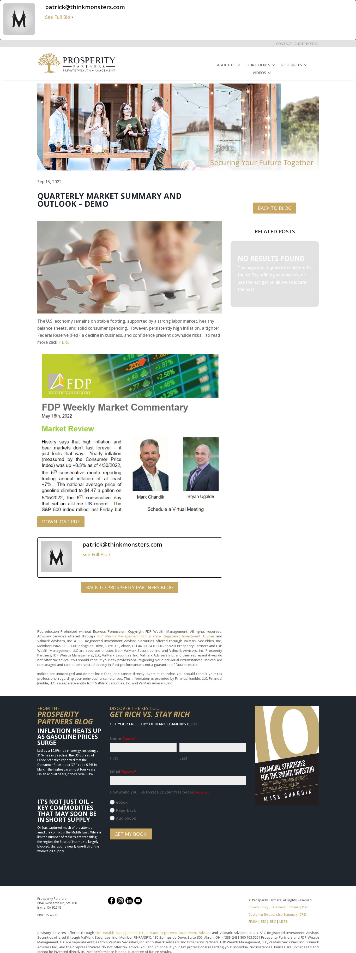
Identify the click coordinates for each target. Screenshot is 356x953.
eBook (122, 802)
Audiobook (126, 818)
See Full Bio (57, 17)
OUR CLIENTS (258, 65)
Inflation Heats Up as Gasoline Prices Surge (69, 736)
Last (183, 758)
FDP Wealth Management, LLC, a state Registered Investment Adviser (155, 636)
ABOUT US (226, 65)
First (114, 758)
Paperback (126, 810)
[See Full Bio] (72, 17)
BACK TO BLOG (275, 208)
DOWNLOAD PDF (61, 521)
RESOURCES (291, 65)
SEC (263, 921)
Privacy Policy (258, 907)
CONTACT (284, 43)
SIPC (272, 921)
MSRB (283, 921)
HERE (63, 342)
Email (123, 771)
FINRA (253, 921)
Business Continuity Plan (290, 907)
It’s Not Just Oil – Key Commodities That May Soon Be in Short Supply (66, 810)
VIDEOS (259, 73)
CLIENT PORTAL (306, 43)
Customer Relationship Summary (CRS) (277, 914)
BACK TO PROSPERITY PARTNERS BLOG (129, 587)
